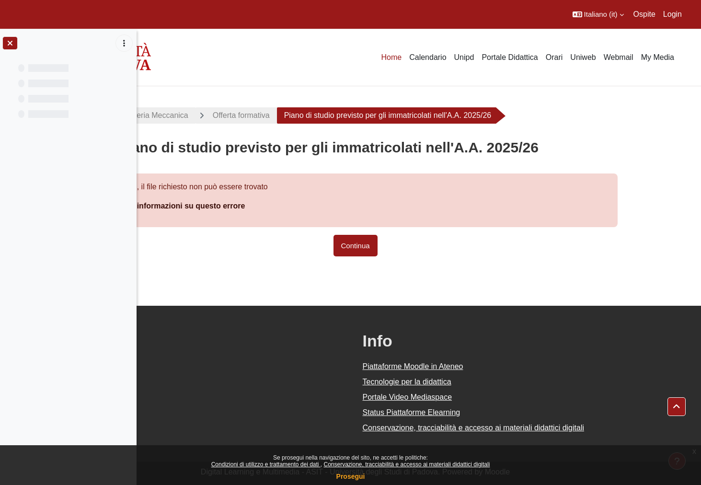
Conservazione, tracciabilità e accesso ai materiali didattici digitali (406, 464)
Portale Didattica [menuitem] (510, 57)
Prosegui (350, 476)
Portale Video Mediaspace (471, 397)
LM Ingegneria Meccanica (208, 115)
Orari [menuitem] (554, 57)
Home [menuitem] (391, 57)
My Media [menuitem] (657, 57)
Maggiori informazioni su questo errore (237, 206)
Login (672, 14)
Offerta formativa (304, 115)
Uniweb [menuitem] (583, 57)
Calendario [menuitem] (427, 57)
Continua (418, 246)
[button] (598, 14)
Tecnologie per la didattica (470, 382)
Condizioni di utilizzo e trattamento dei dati (266, 464)
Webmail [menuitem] (618, 57)
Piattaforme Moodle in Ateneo (476, 366)
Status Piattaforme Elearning (475, 412)
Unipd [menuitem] (464, 57)
